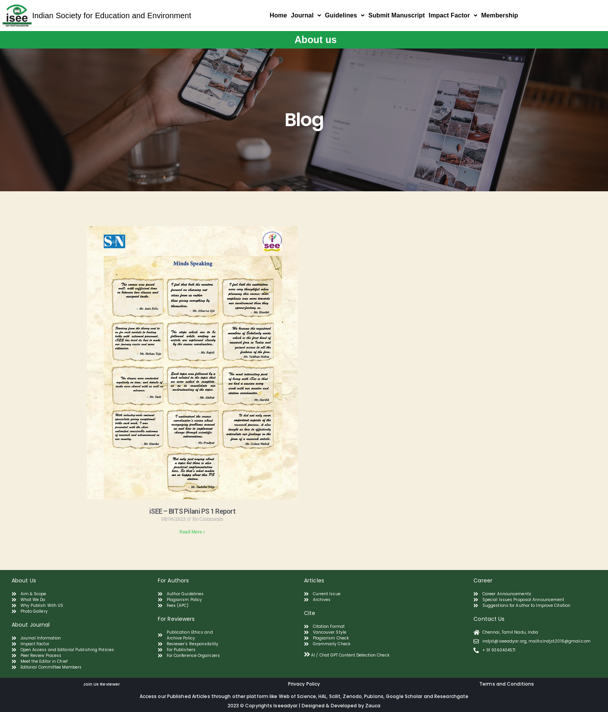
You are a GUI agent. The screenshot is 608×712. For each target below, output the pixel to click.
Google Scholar (405, 696)
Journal (306, 15)
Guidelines (344, 15)
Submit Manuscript (396, 15)
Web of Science (297, 696)
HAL (322, 696)
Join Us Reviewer (101, 684)
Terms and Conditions (506, 684)
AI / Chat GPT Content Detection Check (350, 655)
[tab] (385, 654)
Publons (373, 696)
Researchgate (451, 696)
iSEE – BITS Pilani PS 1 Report (192, 511)
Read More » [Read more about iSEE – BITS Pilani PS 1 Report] (192, 532)
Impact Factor (453, 15)
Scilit (335, 696)
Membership (499, 15)
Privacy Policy (304, 684)
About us (315, 39)
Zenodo (352, 696)
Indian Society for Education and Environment (111, 15)
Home (278, 15)
